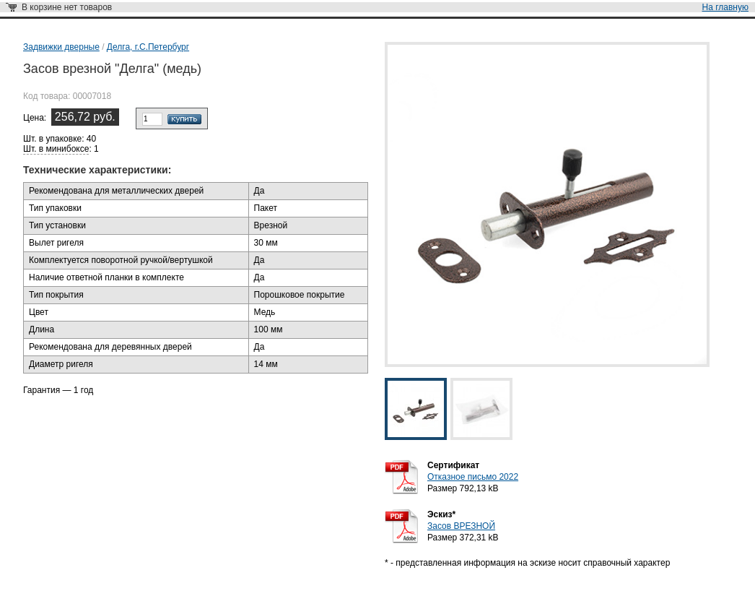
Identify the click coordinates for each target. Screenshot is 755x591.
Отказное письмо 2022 (472, 477)
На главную (725, 7)
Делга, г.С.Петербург (148, 47)
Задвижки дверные (61, 47)
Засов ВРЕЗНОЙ (461, 526)
